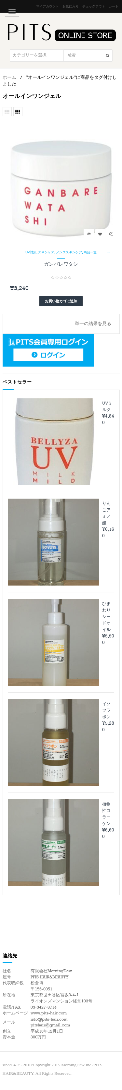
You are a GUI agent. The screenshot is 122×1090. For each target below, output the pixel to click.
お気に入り (70, 6)
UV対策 (30, 252)
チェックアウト (93, 6)
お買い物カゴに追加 (61, 301)
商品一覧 (90, 252)
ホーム (9, 77)
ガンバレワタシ (61, 264)
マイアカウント (47, 6)
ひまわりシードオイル (106, 616)
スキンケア (46, 252)
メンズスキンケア (69, 252)
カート (113, 6)
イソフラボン (106, 710)
